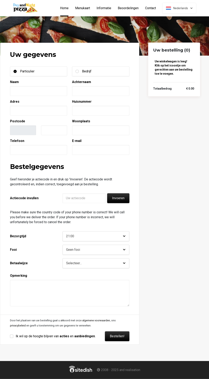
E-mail (76, 141)
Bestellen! (117, 336)
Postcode (17, 121)
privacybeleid (18, 325)
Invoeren (118, 198)
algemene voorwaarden (96, 320)
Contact (150, 8)
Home (66, 8)
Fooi (13, 250)
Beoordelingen (128, 8)
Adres (14, 101)
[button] (96, 236)
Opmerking (18, 276)
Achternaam (81, 82)
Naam (14, 82)
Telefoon (17, 141)
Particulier (27, 71)
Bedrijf (86, 71)
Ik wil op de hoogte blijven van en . (56, 336)
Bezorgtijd (18, 236)
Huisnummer (82, 101)
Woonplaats (81, 121)
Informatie (104, 8)
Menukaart (82, 8)
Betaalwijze (19, 263)
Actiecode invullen (24, 198)
